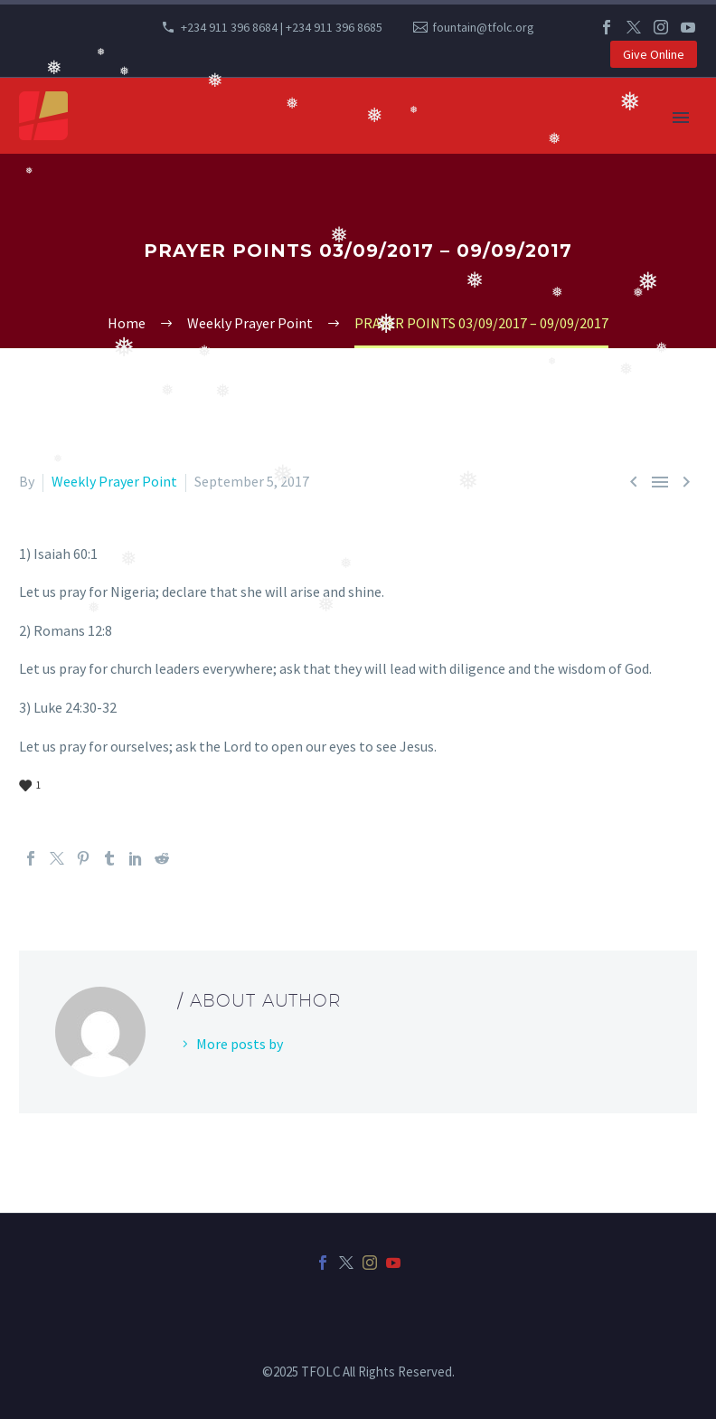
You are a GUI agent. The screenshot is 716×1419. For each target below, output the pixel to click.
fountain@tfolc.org (483, 27)
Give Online (653, 54)
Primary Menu (681, 117)
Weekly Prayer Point (114, 481)
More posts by (239, 1044)
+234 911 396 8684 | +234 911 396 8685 (281, 27)
